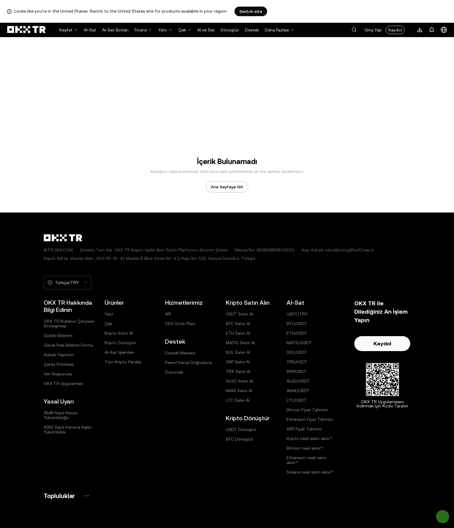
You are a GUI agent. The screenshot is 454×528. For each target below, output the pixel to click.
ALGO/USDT (298, 381)
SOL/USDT (297, 352)
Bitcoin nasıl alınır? (305, 448)
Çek (182, 30)
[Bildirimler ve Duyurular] (432, 30)
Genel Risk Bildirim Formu (68, 345)
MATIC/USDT (299, 342)
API (168, 314)
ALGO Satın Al (239, 381)
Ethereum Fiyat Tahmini (310, 419)
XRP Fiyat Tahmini (304, 429)
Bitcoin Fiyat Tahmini (307, 409)
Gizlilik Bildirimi (58, 335)
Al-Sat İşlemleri (119, 352)
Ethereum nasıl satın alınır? (306, 460)
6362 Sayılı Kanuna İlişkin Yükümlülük (68, 429)
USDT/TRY (297, 314)
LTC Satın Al (237, 400)
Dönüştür (230, 30)
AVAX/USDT (298, 390)
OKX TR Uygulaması (63, 383)
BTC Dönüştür (239, 439)
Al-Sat (90, 30)
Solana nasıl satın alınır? (310, 472)
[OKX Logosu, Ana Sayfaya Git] (26, 30)
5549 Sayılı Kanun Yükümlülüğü (61, 415)
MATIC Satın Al (240, 342)
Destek (252, 30)
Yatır (162, 30)
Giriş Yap (373, 30)
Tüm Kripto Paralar (123, 361)
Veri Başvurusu (58, 373)
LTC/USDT (297, 400)
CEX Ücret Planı (180, 323)
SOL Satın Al (238, 352)
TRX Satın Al (238, 371)
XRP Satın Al (238, 361)
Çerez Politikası (59, 364)
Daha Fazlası (277, 30)
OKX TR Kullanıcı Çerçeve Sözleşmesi (69, 323)
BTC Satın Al (238, 323)
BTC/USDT (297, 323)
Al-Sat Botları (115, 30)
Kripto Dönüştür (120, 342)
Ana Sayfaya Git (227, 186)
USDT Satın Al (239, 314)
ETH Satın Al (238, 333)
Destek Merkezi (180, 353)
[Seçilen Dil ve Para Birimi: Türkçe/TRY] (67, 282)
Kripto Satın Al (119, 333)
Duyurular (174, 372)
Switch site (250, 11)
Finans (140, 30)
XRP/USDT (297, 371)
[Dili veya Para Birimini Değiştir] (444, 30)
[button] (354, 30)
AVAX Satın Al (239, 390)
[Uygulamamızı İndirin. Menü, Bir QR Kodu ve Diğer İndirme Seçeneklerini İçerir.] (420, 30)
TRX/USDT (297, 361)
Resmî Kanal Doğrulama (188, 362)
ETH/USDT (297, 333)
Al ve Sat (206, 30)
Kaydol (395, 30)
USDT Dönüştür (241, 429)
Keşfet (65, 30)
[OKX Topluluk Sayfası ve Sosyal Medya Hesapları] (86, 495)
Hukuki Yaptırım (59, 354)
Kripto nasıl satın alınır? (309, 438)
